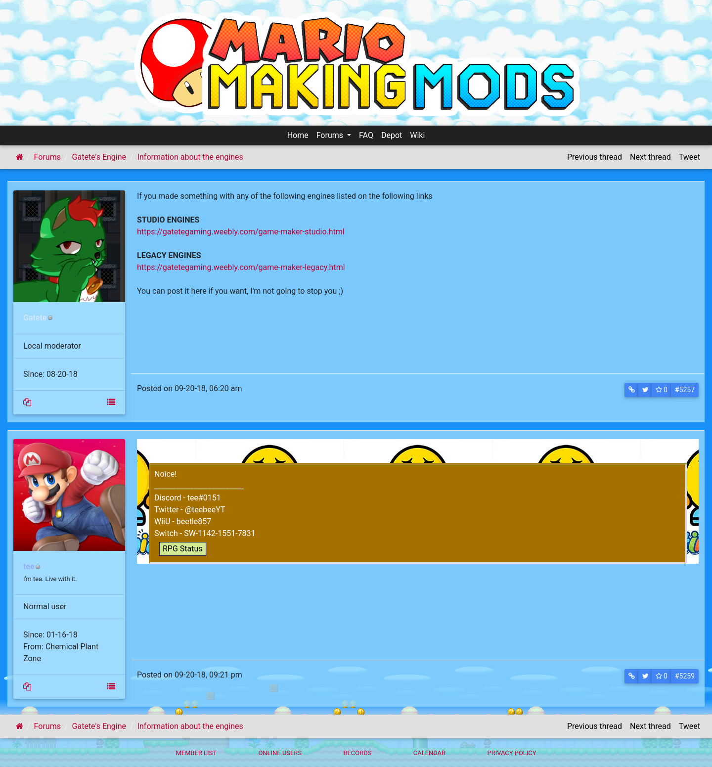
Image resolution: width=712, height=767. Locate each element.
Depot (391, 135)
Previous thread (594, 157)
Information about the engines (190, 157)
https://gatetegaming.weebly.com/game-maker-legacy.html (241, 267)
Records (357, 753)
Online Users (280, 753)
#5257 (685, 390)
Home (298, 135)
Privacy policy (511, 753)
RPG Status (183, 548)
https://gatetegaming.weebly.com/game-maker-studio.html (241, 231)
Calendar (429, 753)
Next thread (650, 157)
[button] (631, 390)
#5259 (685, 676)
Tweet (689, 157)
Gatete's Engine (99, 157)
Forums (330, 135)
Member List (196, 753)
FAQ (366, 135)
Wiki (417, 135)
